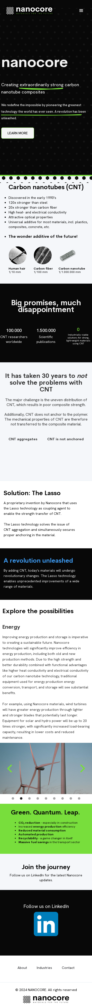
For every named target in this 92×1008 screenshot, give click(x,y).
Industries (44, 968)
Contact (68, 968)
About (22, 968)
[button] (81, 11)
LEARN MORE (18, 133)
